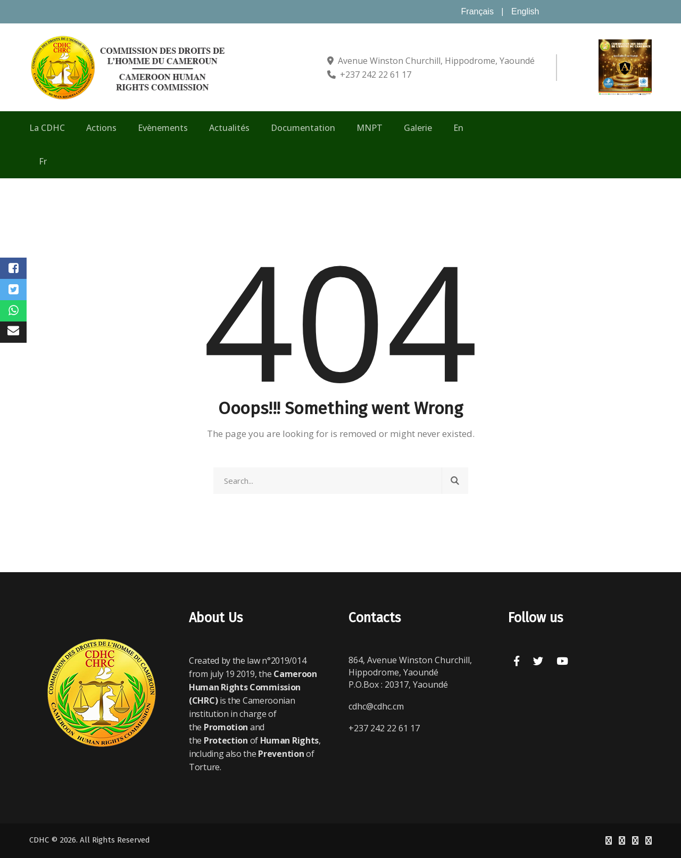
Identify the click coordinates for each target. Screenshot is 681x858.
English (525, 11)
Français (477, 11)
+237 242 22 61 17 (375, 74)
